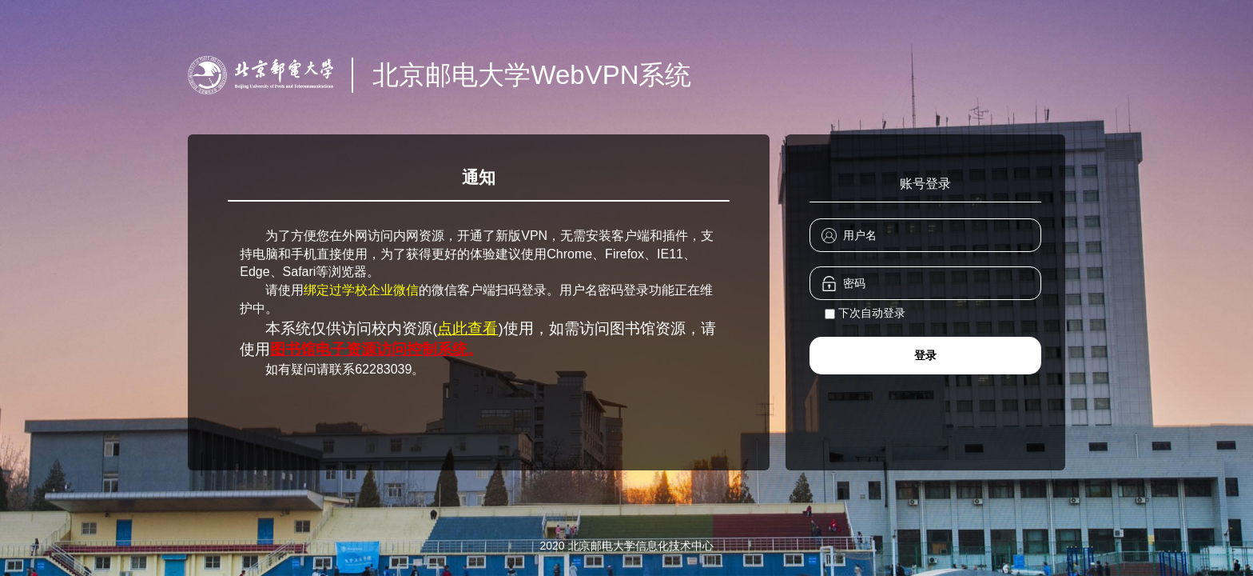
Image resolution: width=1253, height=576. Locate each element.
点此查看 (467, 328)
